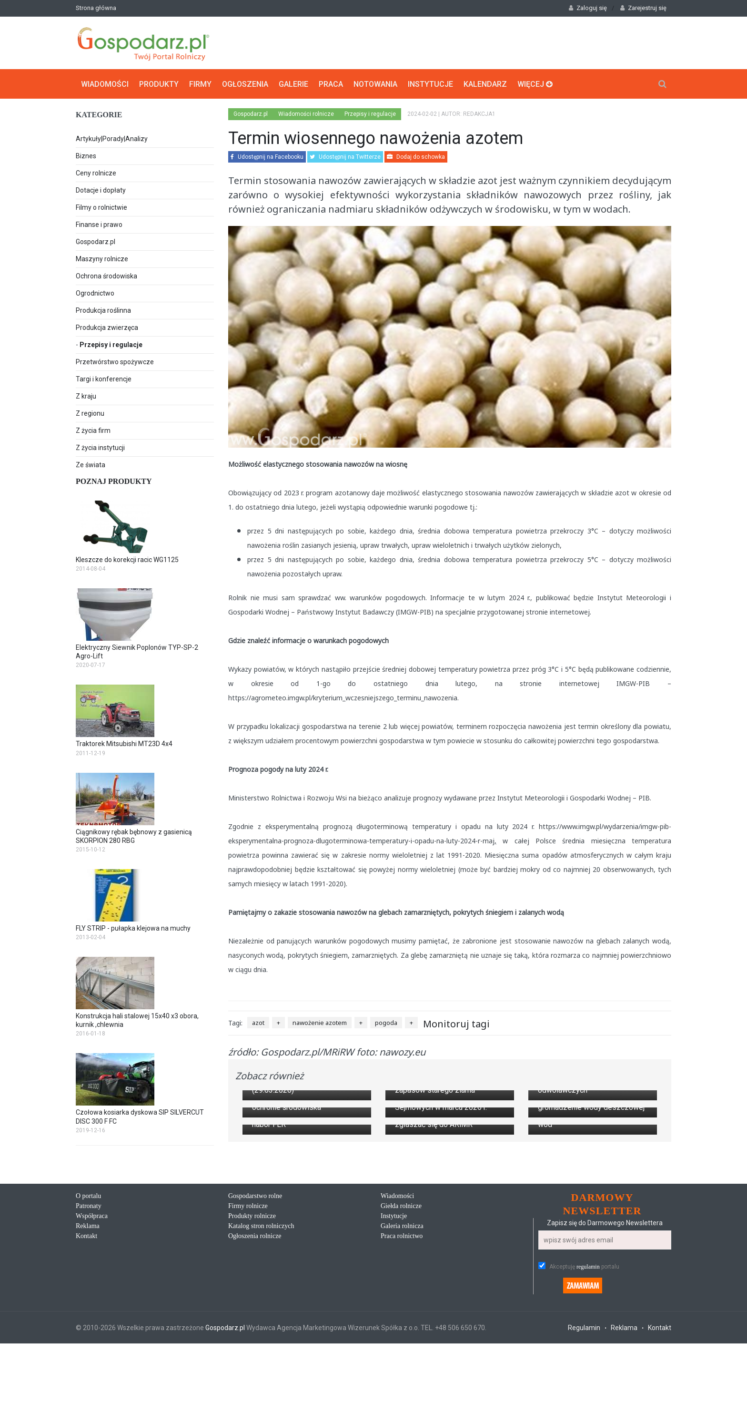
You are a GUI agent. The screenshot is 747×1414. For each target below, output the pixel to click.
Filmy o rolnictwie (101, 207)
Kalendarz (485, 83)
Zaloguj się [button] (588, 8)
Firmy (200, 83)
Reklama (88, 1409)
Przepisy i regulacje (111, 344)
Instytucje (430, 83)
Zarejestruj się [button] (643, 8)
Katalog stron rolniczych (261, 1409)
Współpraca (92, 1399)
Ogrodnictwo (95, 293)
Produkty (159, 83)
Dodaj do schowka (416, 156)
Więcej (535, 84)
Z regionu (90, 413)
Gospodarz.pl (95, 241)
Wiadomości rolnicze (306, 113)
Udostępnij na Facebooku (267, 156)
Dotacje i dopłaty (101, 190)
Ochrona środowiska (106, 275)
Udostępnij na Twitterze (345, 156)
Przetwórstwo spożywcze (115, 361)
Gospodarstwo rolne (255, 1379)
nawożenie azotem (320, 1022)
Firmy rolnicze (248, 1389)
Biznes (86, 155)
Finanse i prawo (99, 224)
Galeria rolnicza (402, 1409)
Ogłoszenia (245, 83)
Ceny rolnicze (96, 172)
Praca (331, 83)
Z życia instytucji (100, 447)
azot (258, 1022)
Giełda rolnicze (401, 1389)
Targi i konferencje (103, 378)
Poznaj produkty (114, 481)
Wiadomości (105, 83)
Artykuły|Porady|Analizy (112, 138)
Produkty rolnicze (252, 1399)
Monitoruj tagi (456, 1023)
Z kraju (86, 396)
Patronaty (88, 1389)
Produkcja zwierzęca (107, 327)
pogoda (386, 1022)
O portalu (88, 1379)
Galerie (293, 83)
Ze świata (90, 464)
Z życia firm (93, 430)
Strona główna (96, 7)
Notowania (375, 83)
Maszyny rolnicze (102, 258)
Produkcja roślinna (103, 310)
